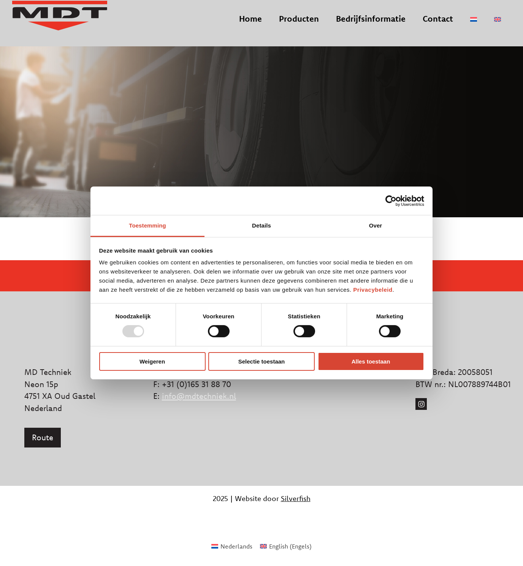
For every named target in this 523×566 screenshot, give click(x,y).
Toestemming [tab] (147, 225)
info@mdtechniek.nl (199, 396)
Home (250, 25)
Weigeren (152, 361)
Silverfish (296, 498)
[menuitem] (473, 26)
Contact (438, 25)
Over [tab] (375, 225)
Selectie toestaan (261, 361)
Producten (299, 25)
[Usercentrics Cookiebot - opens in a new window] (391, 200)
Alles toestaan (371, 361)
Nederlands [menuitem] (236, 546)
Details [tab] (261, 225)
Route (42, 437)
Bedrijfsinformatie (371, 25)
